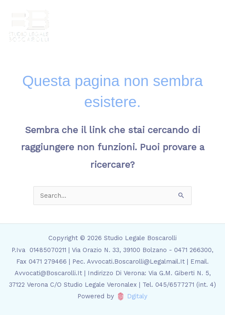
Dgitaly (137, 296)
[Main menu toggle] (207, 26)
